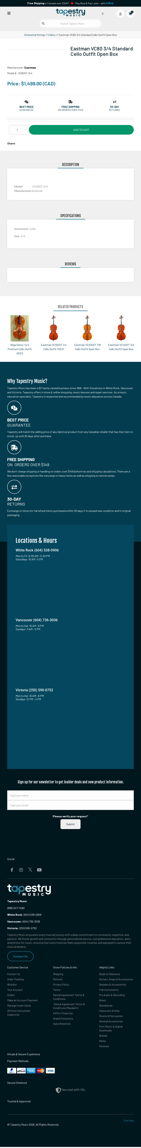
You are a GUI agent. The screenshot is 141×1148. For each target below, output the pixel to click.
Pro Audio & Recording (112, 995)
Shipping (58, 974)
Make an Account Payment (22, 1000)
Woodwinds (106, 1006)
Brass (102, 1000)
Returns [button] (114, 109)
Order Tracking (15, 979)
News (102, 1041)
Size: (17, 236)
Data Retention (62, 1024)
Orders (11, 995)
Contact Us (20, 956)
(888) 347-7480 (16, 908)
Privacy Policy (61, 984)
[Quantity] (18, 129)
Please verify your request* (70, 816)
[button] (27, 106)
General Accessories (111, 1022)
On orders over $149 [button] (70, 109)
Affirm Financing (63, 1013)
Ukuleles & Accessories (113, 984)
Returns (57, 979)
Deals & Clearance (109, 974)
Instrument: (21, 228)
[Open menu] (9, 13)
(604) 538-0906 (24, 914)
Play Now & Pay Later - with (94, 3)
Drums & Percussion (111, 1016)
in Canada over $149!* (48, 3)
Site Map (129, 1121)
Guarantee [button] (27, 109)
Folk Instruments (109, 990)
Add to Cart (81, 129)
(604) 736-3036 (23, 921)
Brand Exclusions (63, 1019)
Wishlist (12, 984)
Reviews (104, 1047)
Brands (103, 1036)
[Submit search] (43, 23)
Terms (56, 990)
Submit (70, 824)
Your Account (15, 990)
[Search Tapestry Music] (70, 23)
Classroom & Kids (109, 1011)
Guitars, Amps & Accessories (116, 979)
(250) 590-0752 (22, 928)
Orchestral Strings (34, 34)
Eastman (30, 67)
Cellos (51, 34)
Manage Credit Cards (19, 1006)
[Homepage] (70, 13)
